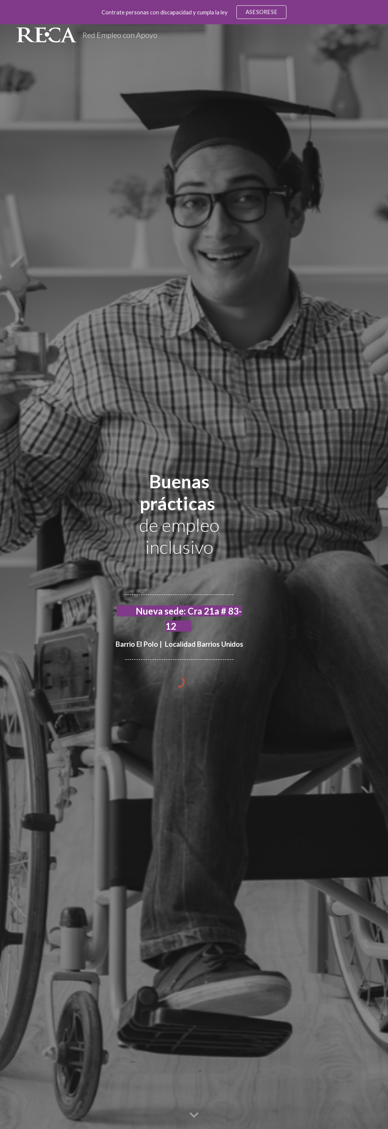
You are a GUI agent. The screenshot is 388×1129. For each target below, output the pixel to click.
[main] (179, 570)
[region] (194, 12)
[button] (194, 1115)
